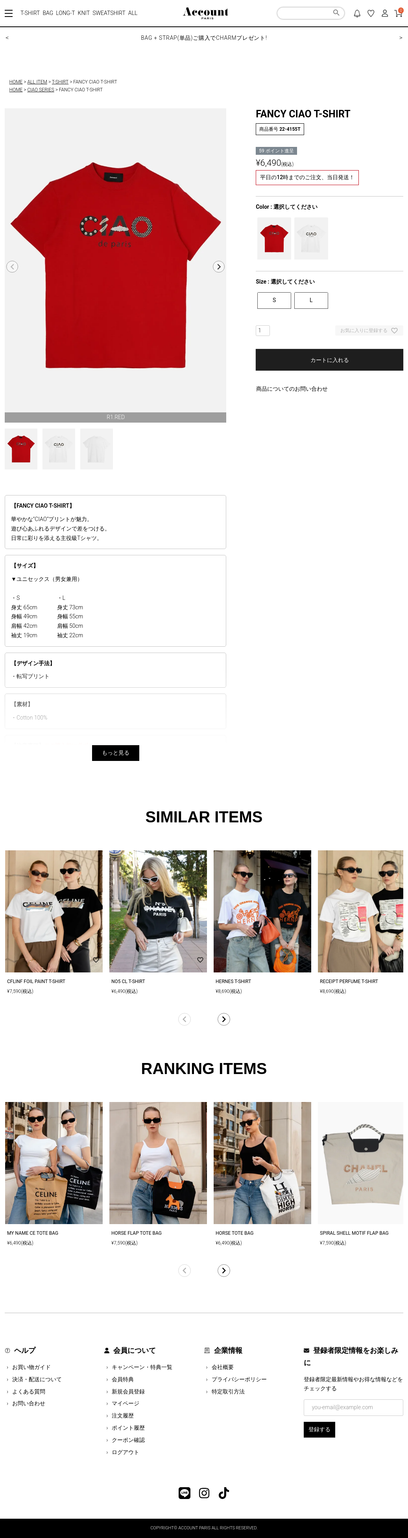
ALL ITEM (37, 82)
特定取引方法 (228, 1391)
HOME (16, 82)
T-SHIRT (30, 13)
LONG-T (65, 13)
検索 (336, 13)
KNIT (84, 13)
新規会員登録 (128, 1391)
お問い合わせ (28, 1403)
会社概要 (223, 1367)
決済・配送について (37, 1379)
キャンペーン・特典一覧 (142, 1367)
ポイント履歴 (128, 1428)
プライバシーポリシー (239, 1379)
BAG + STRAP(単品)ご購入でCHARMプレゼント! (204, 38)
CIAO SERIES (40, 90)
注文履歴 (123, 1415)
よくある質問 (28, 1391)
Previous (12, 267)
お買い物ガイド (31, 1367)
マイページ (125, 1403)
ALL (133, 13)
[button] (204, 1019)
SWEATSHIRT (109, 13)
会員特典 (123, 1379)
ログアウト (125, 1452)
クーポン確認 (128, 1440)
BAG (47, 13)
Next (219, 267)
